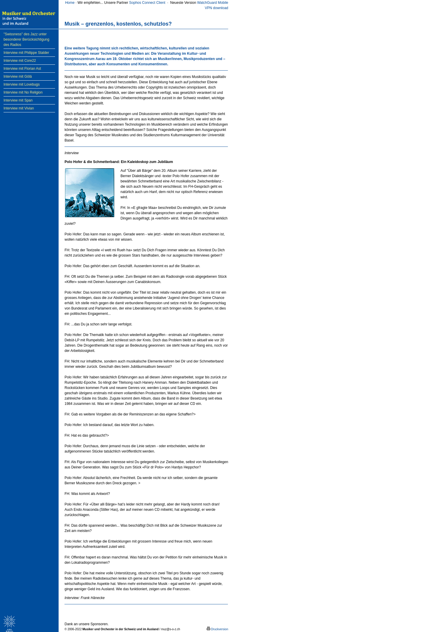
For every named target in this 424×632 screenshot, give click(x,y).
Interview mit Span (18, 100)
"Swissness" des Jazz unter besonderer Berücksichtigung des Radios (26, 39)
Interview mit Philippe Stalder (26, 53)
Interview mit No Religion (23, 92)
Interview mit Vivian (19, 108)
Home (69, 3)
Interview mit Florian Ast (22, 68)
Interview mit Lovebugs (22, 84)
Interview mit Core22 (20, 61)
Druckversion (217, 629)
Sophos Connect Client (147, 3)
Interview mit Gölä (18, 76)
